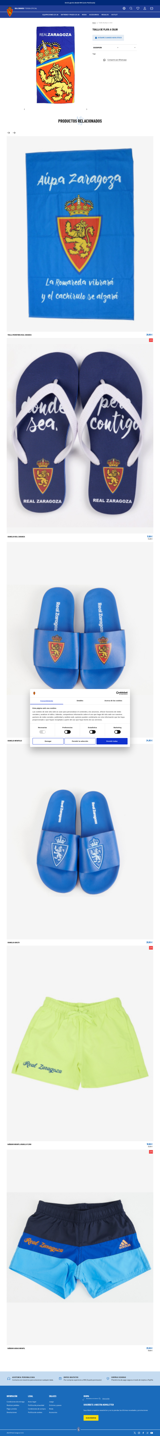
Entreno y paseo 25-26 (70, 14)
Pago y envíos (12, 1409)
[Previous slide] (9, 132)
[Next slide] (15, 132)
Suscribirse (91, 1418)
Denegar (48, 741)
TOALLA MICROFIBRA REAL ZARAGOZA (20, 335)
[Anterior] (24, 109)
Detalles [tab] (80, 701)
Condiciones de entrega (15, 1402)
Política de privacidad (36, 1405)
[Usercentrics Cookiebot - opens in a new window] (118, 693)
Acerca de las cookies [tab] (113, 701)
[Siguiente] (86, 109)
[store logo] (10, 11)
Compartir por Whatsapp (115, 60)
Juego (51, 1402)
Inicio (94, 23)
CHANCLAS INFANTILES (15, 741)
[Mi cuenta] (144, 8)
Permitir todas (112, 741)
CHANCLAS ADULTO (14, 942)
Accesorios (94, 14)
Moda (84, 14)
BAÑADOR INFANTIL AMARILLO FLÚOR (19, 1144)
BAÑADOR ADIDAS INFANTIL (16, 1348)
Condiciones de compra (37, 1409)
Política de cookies (35, 1412)
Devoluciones (12, 1412)
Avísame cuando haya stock (108, 37)
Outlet (114, 14)
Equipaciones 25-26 (50, 14)
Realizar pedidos (13, 1405)
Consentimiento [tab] (46, 701)
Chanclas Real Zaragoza (16, 537)
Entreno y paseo (55, 1405)
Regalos (105, 14)
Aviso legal (32, 1402)
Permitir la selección (80, 741)
